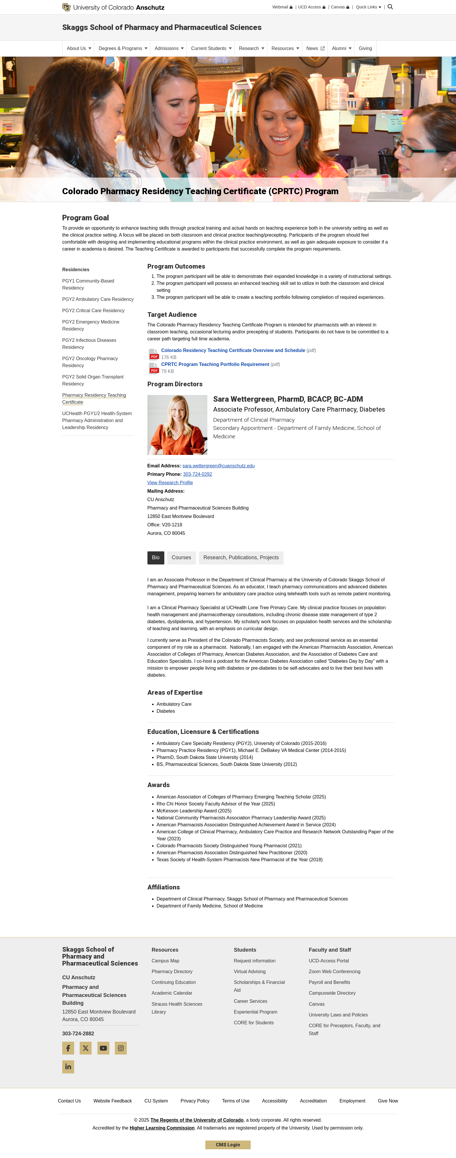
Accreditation (313, 1100)
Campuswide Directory (332, 993)
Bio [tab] (156, 557)
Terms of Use (236, 1100)
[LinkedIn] (70, 1075)
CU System (156, 1100)
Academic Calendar (172, 993)
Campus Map (165, 960)
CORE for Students (254, 1022)
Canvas (317, 1004)
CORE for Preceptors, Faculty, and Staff (344, 1029)
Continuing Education (174, 982)
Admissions (169, 48)
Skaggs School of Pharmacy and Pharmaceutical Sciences (162, 27)
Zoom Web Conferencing (335, 971)
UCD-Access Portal (329, 960)
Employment (352, 1100)
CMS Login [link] (228, 1145)
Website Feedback (112, 1100)
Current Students (211, 48)
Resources (285, 48)
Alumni (342, 48)
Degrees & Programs (123, 48)
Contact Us (69, 1100)
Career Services (250, 1001)
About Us (79, 48)
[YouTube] (105, 1056)
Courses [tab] (181, 557)
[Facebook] (70, 1056)
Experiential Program (255, 1011)
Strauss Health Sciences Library (177, 1008)
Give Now (388, 1100)
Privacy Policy (195, 1100)
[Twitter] (88, 1056)
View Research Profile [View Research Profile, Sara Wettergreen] (170, 482)
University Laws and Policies (338, 1014)
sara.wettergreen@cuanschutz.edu (218, 465)
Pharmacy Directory (172, 971)
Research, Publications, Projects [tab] (241, 557)
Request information (254, 960)
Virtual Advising (250, 971)
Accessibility (274, 1100)
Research (251, 48)
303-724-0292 (197, 474)
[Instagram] (123, 1056)
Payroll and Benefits (329, 982)
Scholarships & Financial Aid (259, 986)
